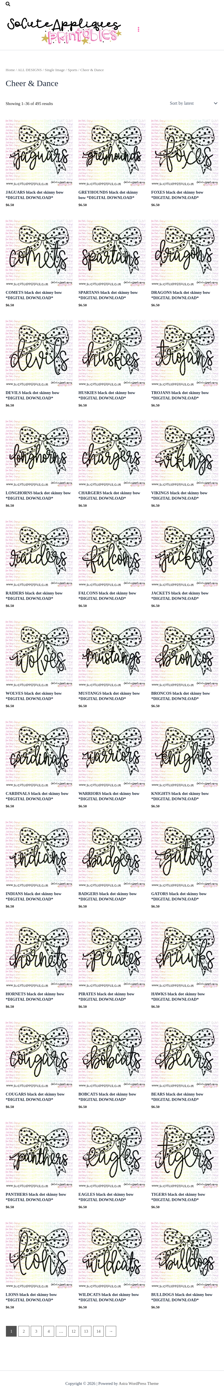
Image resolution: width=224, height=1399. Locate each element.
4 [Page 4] (49, 1346)
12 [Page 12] (74, 1346)
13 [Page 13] (86, 1346)
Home (10, 85)
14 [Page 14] (98, 1346)
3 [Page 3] (36, 1346)
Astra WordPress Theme (139, 1383)
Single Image (55, 85)
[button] (8, 4)
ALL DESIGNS (29, 85)
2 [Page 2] (24, 1346)
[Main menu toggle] (190, 36)
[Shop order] (193, 118)
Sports (72, 85)
